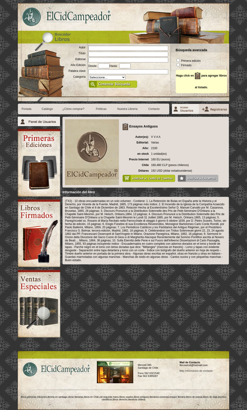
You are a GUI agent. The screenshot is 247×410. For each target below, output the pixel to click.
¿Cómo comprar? (73, 109)
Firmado (184, 65)
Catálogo (47, 109)
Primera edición (189, 60)
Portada (26, 109)
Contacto (154, 109)
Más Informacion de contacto (196, 370)
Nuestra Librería (127, 109)
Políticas (101, 109)
